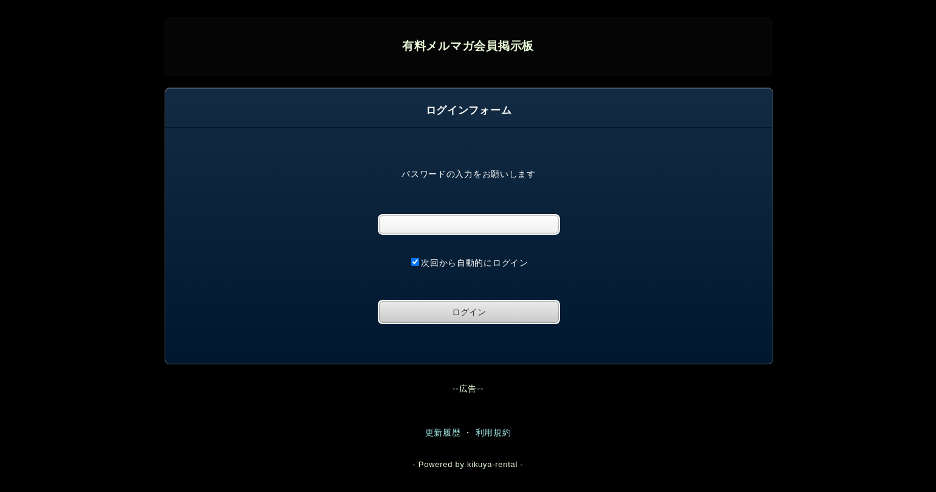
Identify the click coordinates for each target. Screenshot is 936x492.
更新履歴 (443, 432)
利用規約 (493, 432)
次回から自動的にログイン (469, 263)
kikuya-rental (492, 464)
